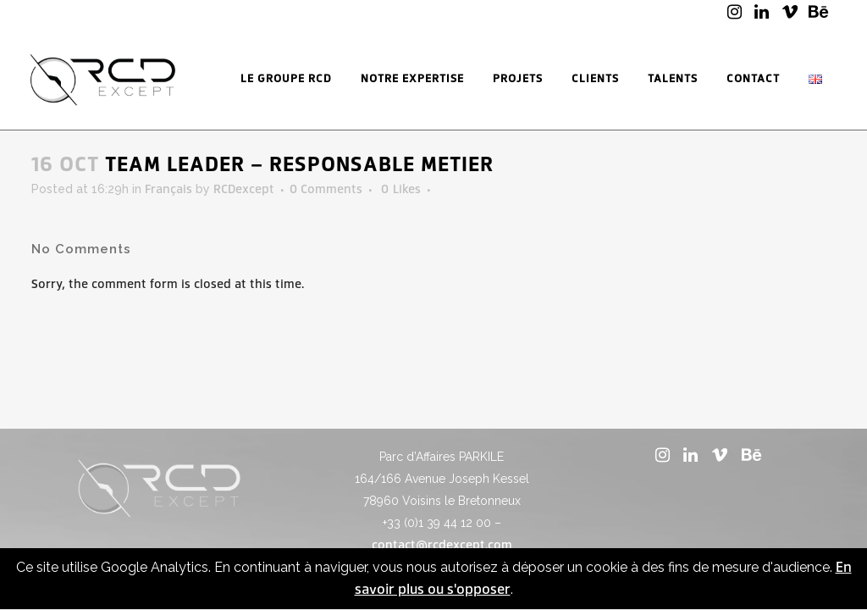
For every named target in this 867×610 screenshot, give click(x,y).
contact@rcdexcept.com (442, 545)
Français (168, 189)
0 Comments (326, 189)
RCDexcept (243, 189)
